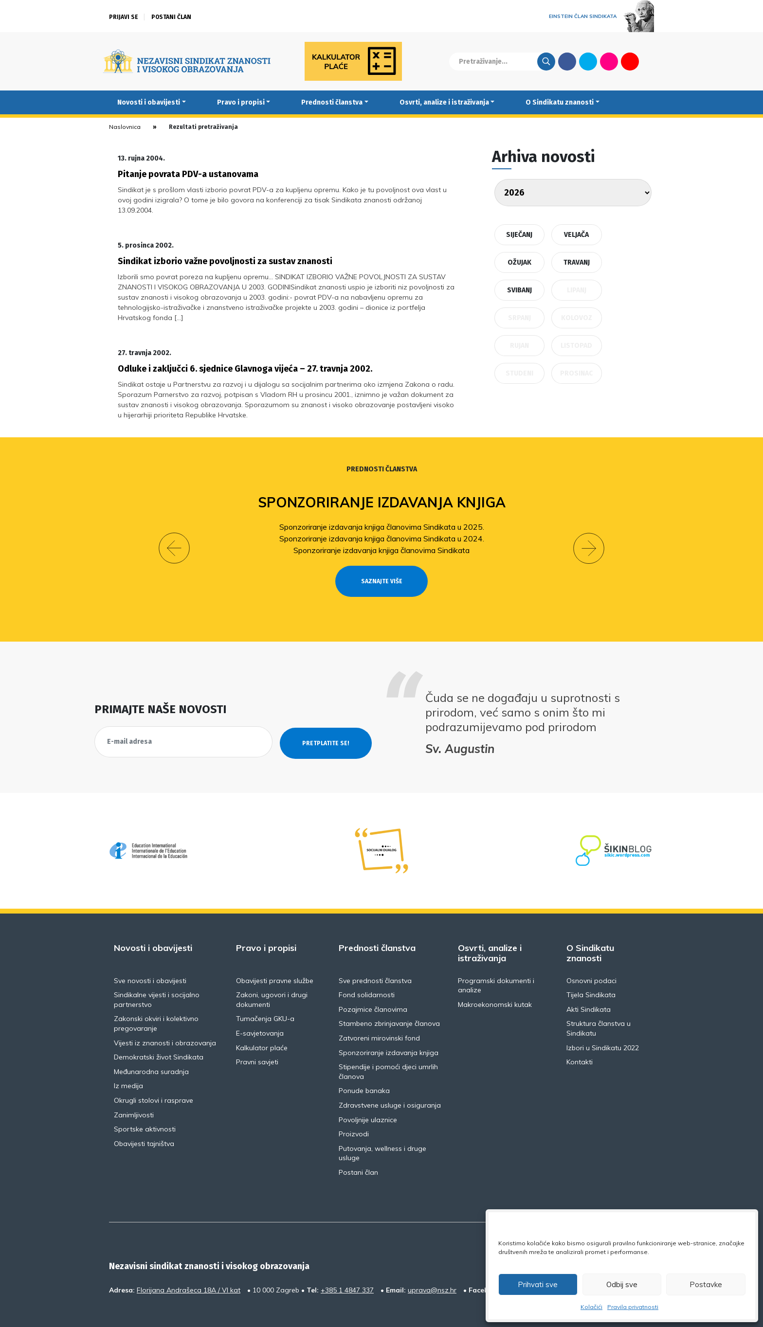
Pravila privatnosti (632, 1306)
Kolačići (591, 1306)
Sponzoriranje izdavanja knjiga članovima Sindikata (381, 536)
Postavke (706, 1284)
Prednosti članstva (332, 102)
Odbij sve (621, 1284)
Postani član (171, 17)
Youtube (630, 61)
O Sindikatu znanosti (560, 102)
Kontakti (579, 1030)
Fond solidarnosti (367, 963)
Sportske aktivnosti (145, 1098)
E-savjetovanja (260, 1002)
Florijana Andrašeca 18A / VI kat (188, 1258)
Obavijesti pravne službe (274, 949)
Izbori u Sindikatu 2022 (602, 1016)
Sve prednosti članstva (375, 949)
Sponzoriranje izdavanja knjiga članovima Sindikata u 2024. (381, 525)
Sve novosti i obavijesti (150, 949)
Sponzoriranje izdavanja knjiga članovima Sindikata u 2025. (381, 513)
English (651, 61)
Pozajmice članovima (373, 978)
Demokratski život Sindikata (158, 1026)
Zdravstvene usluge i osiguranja (390, 1074)
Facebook (567, 61)
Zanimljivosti (134, 1083)
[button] (174, 526)
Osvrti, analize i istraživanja (444, 102)
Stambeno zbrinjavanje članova (389, 992)
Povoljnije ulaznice (368, 1088)
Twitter (588, 61)
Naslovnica (125, 126)
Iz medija (128, 1054)
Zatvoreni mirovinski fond (379, 1007)
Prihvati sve (538, 1284)
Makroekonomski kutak (495, 973)
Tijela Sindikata (591, 963)
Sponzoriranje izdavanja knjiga (382, 488)
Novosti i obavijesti (148, 102)
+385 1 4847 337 (347, 1258)
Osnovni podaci (591, 949)
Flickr (609, 61)
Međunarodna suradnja (151, 1040)
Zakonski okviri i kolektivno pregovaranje (156, 992)
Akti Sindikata (588, 978)
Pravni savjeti (257, 1030)
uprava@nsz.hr (432, 1258)
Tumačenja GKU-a (265, 987)
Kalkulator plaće (262, 1016)
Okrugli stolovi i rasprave (153, 1069)
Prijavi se (123, 17)
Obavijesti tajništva (144, 1112)
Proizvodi (354, 1102)
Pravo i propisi (241, 102)
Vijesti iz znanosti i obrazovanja (165, 1011)
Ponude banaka (364, 1059)
